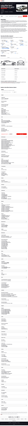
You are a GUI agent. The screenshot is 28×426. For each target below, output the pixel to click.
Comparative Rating (11, 16)
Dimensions (15, 16)
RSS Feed (18, 422)
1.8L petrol (2, 11)
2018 (9, 3)
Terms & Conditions (14, 422)
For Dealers (18, 418)
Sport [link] (14, 3)
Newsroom (6, 418)
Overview (7, 16)
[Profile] (25, 1)
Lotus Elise (5, 20)
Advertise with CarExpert (12, 418)
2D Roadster (6, 11)
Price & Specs (11, 3)
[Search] (24, 1)
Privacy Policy (9, 422)
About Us (3, 418)
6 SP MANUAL (11, 11)
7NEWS (25, 418)
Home (1, 3)
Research (4, 3)
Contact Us (22, 418)
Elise (7, 3)
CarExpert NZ (14, 420)
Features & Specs (20, 16)
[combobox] (6, 92)
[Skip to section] (13, 92)
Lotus (6, 3)
